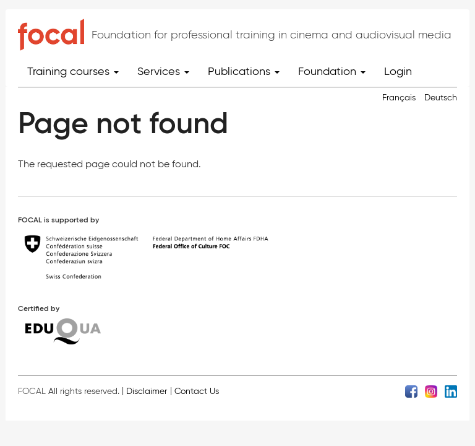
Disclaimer (146, 391)
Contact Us (196, 391)
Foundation (332, 71)
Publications (244, 71)
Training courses (73, 71)
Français (399, 97)
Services (163, 71)
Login (398, 71)
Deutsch (440, 97)
